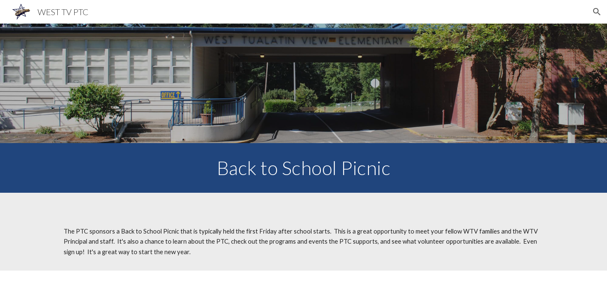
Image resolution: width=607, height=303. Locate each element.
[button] (597, 12)
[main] (303, 168)
